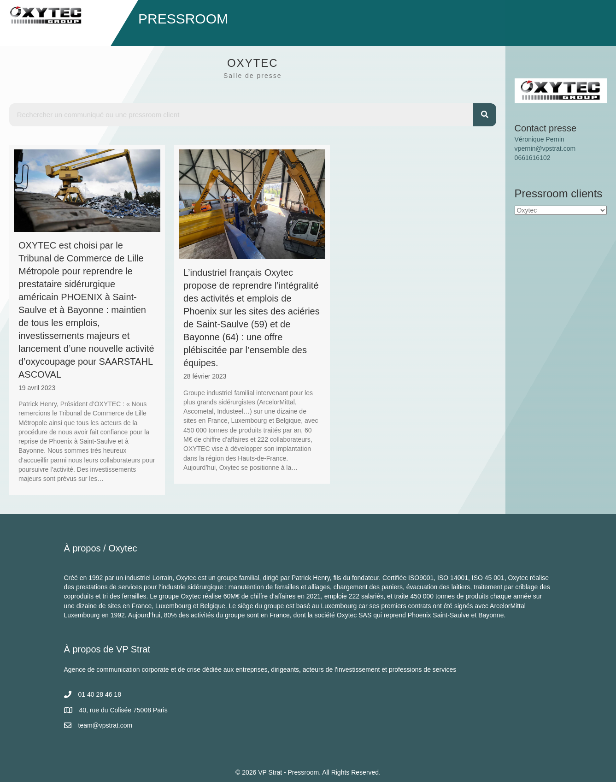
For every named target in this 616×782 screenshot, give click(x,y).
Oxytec (122, 548)
